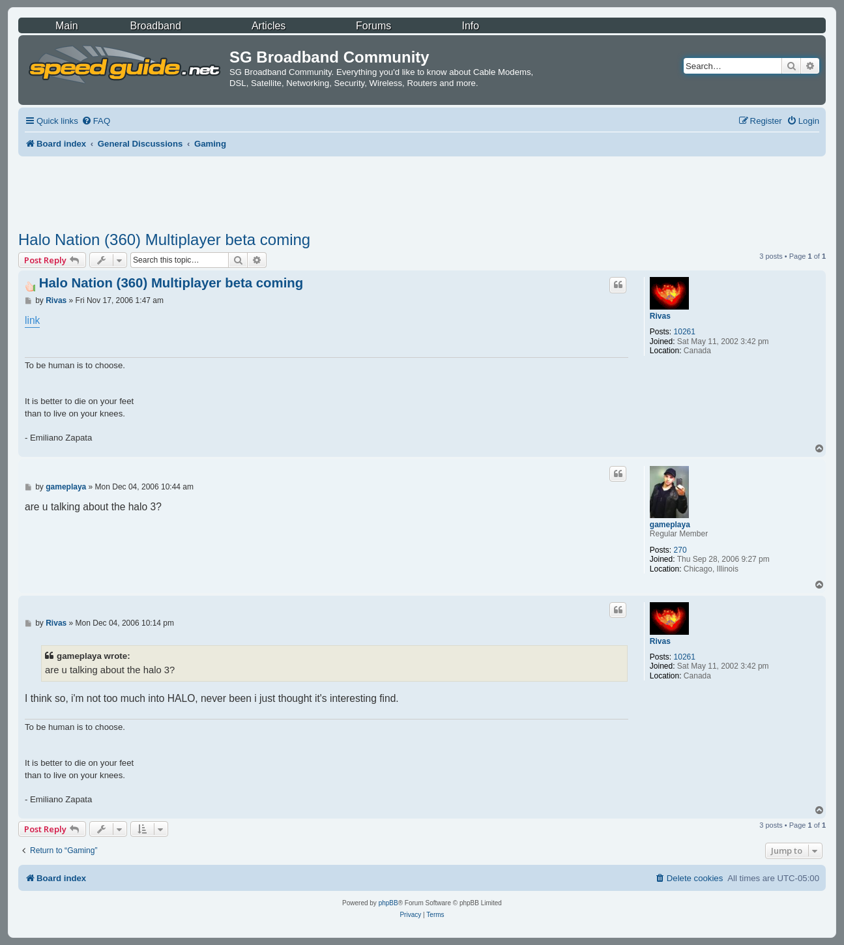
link (32, 320)
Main (66, 25)
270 (680, 550)
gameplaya (670, 524)
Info (471, 25)
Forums (373, 25)
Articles (268, 25)
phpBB (388, 903)
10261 (684, 331)
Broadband (155, 25)
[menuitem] (95, 120)
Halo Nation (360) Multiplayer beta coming (164, 239)
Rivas (660, 316)
